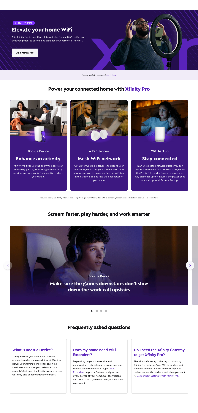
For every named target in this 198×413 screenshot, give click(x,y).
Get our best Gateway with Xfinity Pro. (157, 375)
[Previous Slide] (8, 265)
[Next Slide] (190, 265)
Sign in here (111, 75)
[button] (92, 311)
